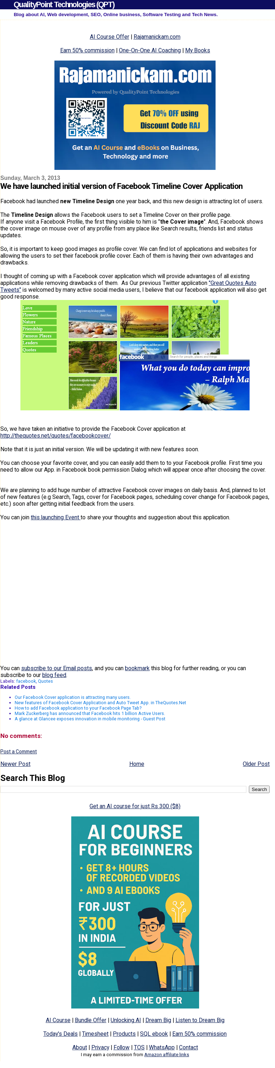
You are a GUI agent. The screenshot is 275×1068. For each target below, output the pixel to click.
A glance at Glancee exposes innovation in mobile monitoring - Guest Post (90, 718)
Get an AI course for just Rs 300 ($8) (135, 806)
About (79, 1047)
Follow (122, 1047)
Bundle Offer (90, 1020)
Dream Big (158, 1020)
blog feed (54, 675)
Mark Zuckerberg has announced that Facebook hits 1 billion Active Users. (90, 713)
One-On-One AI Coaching (150, 50)
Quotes (45, 681)
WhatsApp (162, 1047)
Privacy (100, 1047)
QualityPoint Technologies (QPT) (64, 4)
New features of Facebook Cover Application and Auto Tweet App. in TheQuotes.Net (100, 702)
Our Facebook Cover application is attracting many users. (73, 697)
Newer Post (15, 764)
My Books (197, 50)
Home (136, 764)
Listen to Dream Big (200, 1020)
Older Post (256, 764)
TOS (139, 1047)
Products (124, 1033)
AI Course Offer (109, 36)
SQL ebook (154, 1033)
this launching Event (56, 517)
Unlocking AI (126, 1020)
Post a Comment (18, 751)
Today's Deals (60, 1033)
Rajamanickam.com (157, 36)
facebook (26, 681)
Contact (188, 1047)
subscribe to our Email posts (56, 668)
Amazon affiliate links (166, 1054)
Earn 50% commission (87, 50)
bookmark (137, 668)
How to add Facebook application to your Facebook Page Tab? (78, 708)
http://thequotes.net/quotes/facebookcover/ (55, 435)
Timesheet (95, 1033)
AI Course (58, 1020)
